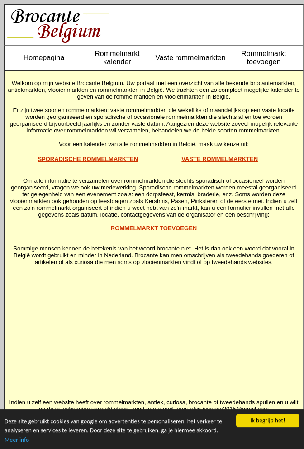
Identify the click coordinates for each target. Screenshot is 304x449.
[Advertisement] (154, 328)
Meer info (17, 440)
